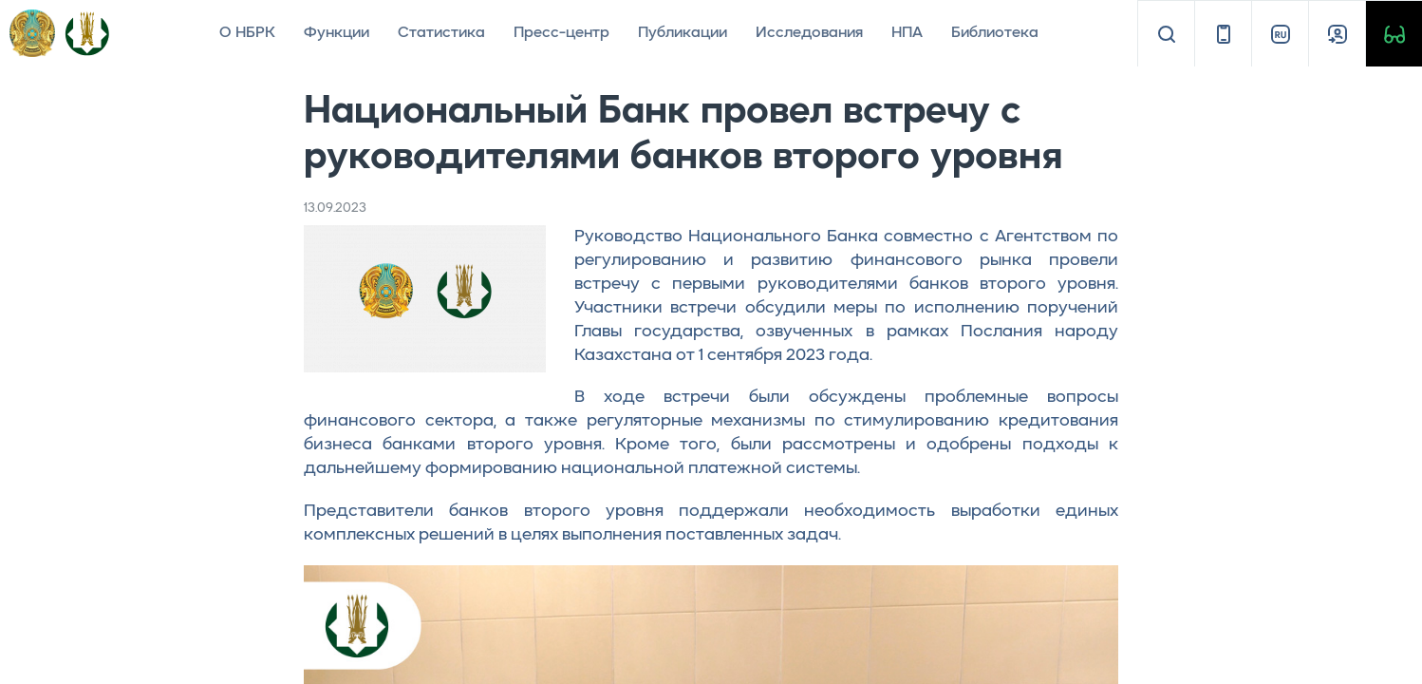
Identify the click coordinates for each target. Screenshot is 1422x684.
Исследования (809, 33)
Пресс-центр (561, 33)
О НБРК (247, 33)
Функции (336, 33)
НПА (907, 33)
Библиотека (994, 33)
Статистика (441, 33)
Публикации (682, 33)
